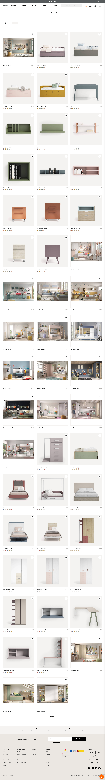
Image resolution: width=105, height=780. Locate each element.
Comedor (48, 754)
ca (101, 1)
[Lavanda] (37, 469)
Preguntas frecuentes (21, 754)
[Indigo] (43, 67)
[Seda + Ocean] (76, 631)
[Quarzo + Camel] (41, 591)
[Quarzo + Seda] (39, 591)
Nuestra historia (6, 754)
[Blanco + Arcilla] (5, 550)
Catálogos (34, 754)
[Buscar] (71, 5)
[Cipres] (9, 509)
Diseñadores (5, 757)
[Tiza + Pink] (73, 591)
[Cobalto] (39, 469)
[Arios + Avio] (76, 550)
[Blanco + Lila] (37, 509)
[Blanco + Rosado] (43, 509)
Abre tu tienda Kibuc (7, 765)
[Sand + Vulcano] (76, 67)
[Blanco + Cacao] (39, 509)
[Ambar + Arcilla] (39, 550)
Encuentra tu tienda (7, 762)
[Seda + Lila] (7, 631)
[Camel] (43, 469)
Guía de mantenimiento (21, 757)
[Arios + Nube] (73, 550)
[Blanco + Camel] (9, 550)
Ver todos (51, 716)
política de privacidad (56, 742)
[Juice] (3, 230)
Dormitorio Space (7, 65)
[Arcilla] (44, 469)
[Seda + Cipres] (78, 631)
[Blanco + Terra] (3, 591)
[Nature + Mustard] (74, 230)
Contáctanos (19, 751)
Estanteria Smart (74, 147)
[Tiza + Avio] (78, 591)
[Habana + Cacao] (73, 509)
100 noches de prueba (21, 762)
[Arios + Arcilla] (78, 469)
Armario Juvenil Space (75, 548)
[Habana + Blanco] (74, 509)
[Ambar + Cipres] (41, 550)
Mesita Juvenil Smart (8, 228)
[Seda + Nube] (5, 631)
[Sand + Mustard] (73, 67)
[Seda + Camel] (11, 631)
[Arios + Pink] (73, 469)
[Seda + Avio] (9, 631)
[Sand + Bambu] (71, 67)
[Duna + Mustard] (71, 149)
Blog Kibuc (34, 751)
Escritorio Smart (74, 106)
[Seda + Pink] (3, 631)
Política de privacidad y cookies (82, 775)
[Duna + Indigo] (78, 149)
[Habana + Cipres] (76, 509)
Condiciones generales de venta (96, 775)
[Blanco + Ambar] (9, 591)
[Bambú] (41, 67)
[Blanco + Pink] (3, 550)
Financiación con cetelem (22, 759)
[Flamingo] (44, 67)
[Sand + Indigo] (74, 67)
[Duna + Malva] (73, 149)
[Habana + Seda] (78, 509)
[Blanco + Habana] (7, 591)
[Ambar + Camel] (43, 550)
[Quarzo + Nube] (43, 591)
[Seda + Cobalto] (73, 631)
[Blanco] (44, 509)
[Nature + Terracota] (71, 230)
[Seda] (41, 469)
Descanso (48, 762)
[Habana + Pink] (71, 509)
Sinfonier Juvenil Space (42, 467)
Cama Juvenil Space (75, 467)
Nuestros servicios (6, 759)
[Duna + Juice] (74, 149)
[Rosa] (3, 108)
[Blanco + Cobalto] (7, 550)
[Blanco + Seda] (37, 631)
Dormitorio (48, 757)
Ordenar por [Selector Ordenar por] (92, 23)
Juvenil (47, 759)
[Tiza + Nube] (74, 591)
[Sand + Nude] (3, 271)
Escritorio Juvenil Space (42, 630)
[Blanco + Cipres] (41, 509)
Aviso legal (73, 775)
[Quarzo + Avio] (37, 591)
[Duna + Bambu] (76, 149)
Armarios (48, 765)
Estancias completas (50, 768)
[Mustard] (39, 67)
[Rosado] (7, 509)
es (98, 1)
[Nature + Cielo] (73, 230)
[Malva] (37, 67)
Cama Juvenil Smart (41, 65)
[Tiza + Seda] (71, 591)
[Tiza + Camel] (76, 591)
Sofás (47, 751)
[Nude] (43, 108)
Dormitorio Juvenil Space (9, 428)
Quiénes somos (6, 751)
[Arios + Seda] (74, 469)
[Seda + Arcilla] (71, 631)
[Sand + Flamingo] (78, 67)
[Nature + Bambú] (78, 230)
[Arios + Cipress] (71, 469)
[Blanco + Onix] (5, 591)
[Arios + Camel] (76, 469)
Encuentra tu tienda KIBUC (52, 1)
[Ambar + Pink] (44, 550)
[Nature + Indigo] (76, 230)
